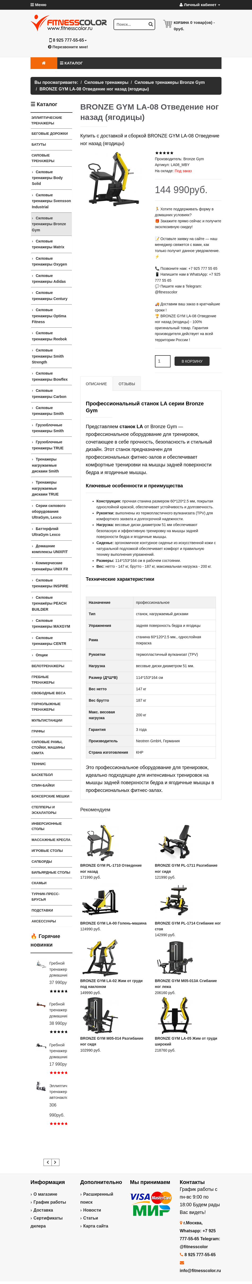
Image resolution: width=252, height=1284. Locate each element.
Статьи (90, 1218)
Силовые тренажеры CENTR (49, 641)
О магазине (45, 1194)
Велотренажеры (48, 666)
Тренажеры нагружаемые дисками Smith (45, 465)
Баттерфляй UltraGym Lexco (46, 532)
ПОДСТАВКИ (42, 910)
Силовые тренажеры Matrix (48, 244)
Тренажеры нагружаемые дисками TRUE (45, 488)
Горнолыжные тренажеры (46, 707)
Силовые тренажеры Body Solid (47, 178)
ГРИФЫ (38, 731)
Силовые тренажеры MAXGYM (51, 623)
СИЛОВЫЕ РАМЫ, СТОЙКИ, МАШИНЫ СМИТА (48, 747)
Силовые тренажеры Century (49, 295)
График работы (49, 1202)
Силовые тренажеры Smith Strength (48, 356)
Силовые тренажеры (43, 158)
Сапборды (42, 862)
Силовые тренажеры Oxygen (49, 261)
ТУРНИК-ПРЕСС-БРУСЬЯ (46, 896)
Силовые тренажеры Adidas (49, 279)
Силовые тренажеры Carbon (49, 393)
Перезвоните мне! (68, 47)
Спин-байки (43, 785)
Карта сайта (95, 1226)
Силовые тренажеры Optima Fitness (49, 316)
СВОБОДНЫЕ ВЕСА (49, 693)
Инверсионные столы (47, 826)
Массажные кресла (51, 840)
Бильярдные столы (51, 872)
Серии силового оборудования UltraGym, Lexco (49, 512)
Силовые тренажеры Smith (48, 411)
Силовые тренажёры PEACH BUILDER (49, 603)
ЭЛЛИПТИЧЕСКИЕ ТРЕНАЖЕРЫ (46, 120)
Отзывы (127, 384)
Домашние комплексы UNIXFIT (50, 549)
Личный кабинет (200, 4)
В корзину (192, 361)
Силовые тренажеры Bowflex (50, 376)
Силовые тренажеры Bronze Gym (49, 224)
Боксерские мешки (50, 796)
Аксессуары (44, 921)
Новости (92, 1210)
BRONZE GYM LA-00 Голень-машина (113, 923)
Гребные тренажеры (43, 679)
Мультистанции (47, 720)
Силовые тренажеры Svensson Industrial (51, 201)
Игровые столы (47, 851)
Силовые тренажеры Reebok (49, 336)
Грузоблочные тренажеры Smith (48, 428)
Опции (42, 655)
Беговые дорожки (50, 134)
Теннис (39, 764)
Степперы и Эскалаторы (44, 810)
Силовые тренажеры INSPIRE (50, 583)
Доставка (43, 1210)
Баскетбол (42, 775)
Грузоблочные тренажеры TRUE (47, 445)
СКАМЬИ (39, 883)
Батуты (39, 144)
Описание (96, 384)
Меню (38, 4)
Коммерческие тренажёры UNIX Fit (50, 566)
